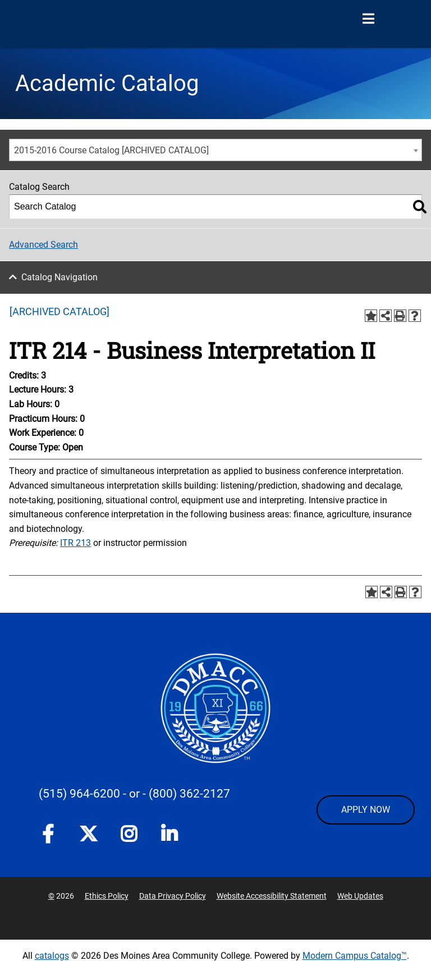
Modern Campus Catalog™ (354, 955)
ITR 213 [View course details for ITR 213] (75, 543)
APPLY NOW (365, 809)
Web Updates (360, 895)
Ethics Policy (107, 895)
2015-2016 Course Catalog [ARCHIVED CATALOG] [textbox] (111, 150)
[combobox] (215, 150)
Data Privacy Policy (172, 895)
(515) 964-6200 (79, 793)
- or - (134, 793)
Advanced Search (43, 244)
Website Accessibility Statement (272, 895)
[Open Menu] (368, 19)
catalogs (52, 955)
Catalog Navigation (59, 277)
